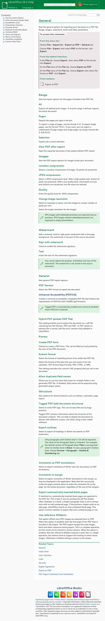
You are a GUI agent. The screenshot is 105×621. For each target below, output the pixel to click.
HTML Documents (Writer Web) (17, 20)
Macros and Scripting (13, 37)
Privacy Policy (60, 599)
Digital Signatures (47, 566)
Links (41, 559)
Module (11, 7)
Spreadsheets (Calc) (12, 23)
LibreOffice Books (69, 588)
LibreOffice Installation (13, 39)
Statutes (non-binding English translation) (83, 599)
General (42, 547)
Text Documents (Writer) (14, 18)
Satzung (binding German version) (48, 602)
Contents (6, 15)
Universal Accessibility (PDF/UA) (57, 294)
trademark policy (69, 613)
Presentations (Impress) (14, 25)
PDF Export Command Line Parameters (56, 574)
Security (42, 562)
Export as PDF (45, 570)
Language (26, 7)
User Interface (45, 555)
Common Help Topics (13, 41)
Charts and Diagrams (12, 34)
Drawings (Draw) (11, 27)
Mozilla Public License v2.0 (89, 604)
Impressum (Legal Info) (44, 599)
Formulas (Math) (11, 32)
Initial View (44, 551)
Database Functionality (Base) (16, 30)
